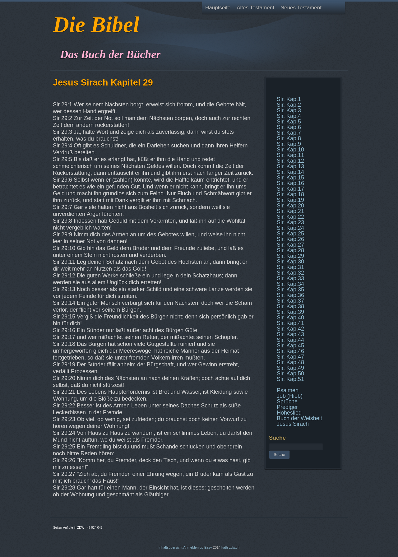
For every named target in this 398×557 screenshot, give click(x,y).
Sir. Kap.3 (289, 110)
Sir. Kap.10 (290, 149)
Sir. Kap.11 (290, 155)
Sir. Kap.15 (290, 177)
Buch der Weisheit (299, 418)
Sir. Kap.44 (290, 340)
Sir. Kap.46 (290, 351)
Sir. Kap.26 (290, 239)
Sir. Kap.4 (289, 116)
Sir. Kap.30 (290, 261)
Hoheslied (289, 413)
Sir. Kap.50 (290, 373)
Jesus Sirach (293, 424)
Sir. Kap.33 (290, 278)
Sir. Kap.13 (290, 166)
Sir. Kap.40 (290, 317)
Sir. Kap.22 (290, 217)
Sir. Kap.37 (290, 301)
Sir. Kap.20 (290, 205)
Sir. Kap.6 (289, 127)
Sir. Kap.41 (290, 323)
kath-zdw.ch (230, 547)
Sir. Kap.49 (290, 368)
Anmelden (191, 547)
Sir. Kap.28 (290, 250)
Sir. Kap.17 (290, 189)
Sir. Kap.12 (290, 161)
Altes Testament (255, 8)
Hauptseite (217, 8)
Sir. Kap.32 (290, 273)
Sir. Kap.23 (290, 222)
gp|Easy (206, 547)
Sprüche (287, 401)
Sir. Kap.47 (290, 357)
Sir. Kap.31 (290, 267)
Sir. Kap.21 (290, 211)
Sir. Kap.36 (290, 295)
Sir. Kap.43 (290, 334)
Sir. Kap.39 (290, 312)
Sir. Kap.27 (290, 245)
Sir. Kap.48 (290, 362)
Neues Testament (301, 8)
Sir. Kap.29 (290, 256)
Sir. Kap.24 (290, 228)
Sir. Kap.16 (290, 183)
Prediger (287, 407)
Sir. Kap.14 (290, 172)
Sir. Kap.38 (290, 306)
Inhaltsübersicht (171, 547)
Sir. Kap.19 (290, 200)
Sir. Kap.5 (289, 121)
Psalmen (287, 390)
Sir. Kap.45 (290, 345)
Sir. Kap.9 (289, 144)
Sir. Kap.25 (290, 233)
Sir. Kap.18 (290, 194)
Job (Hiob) (290, 396)
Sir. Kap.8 (289, 138)
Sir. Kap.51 (290, 379)
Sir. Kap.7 (289, 133)
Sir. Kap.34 (290, 284)
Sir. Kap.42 (290, 329)
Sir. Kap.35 (290, 289)
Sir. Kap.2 (289, 105)
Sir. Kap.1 (289, 99)
